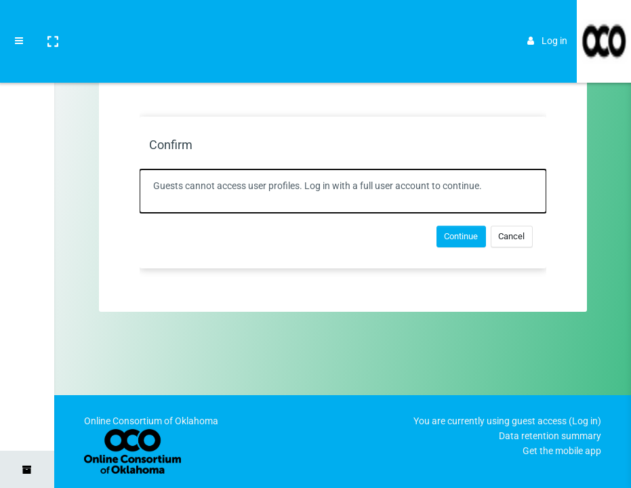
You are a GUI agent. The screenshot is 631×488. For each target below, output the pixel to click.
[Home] (27, 63)
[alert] (343, 191)
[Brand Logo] (604, 22)
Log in (547, 21)
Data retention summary (550, 435)
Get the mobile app (562, 450)
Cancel (511, 236)
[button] (52, 22)
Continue (461, 236)
